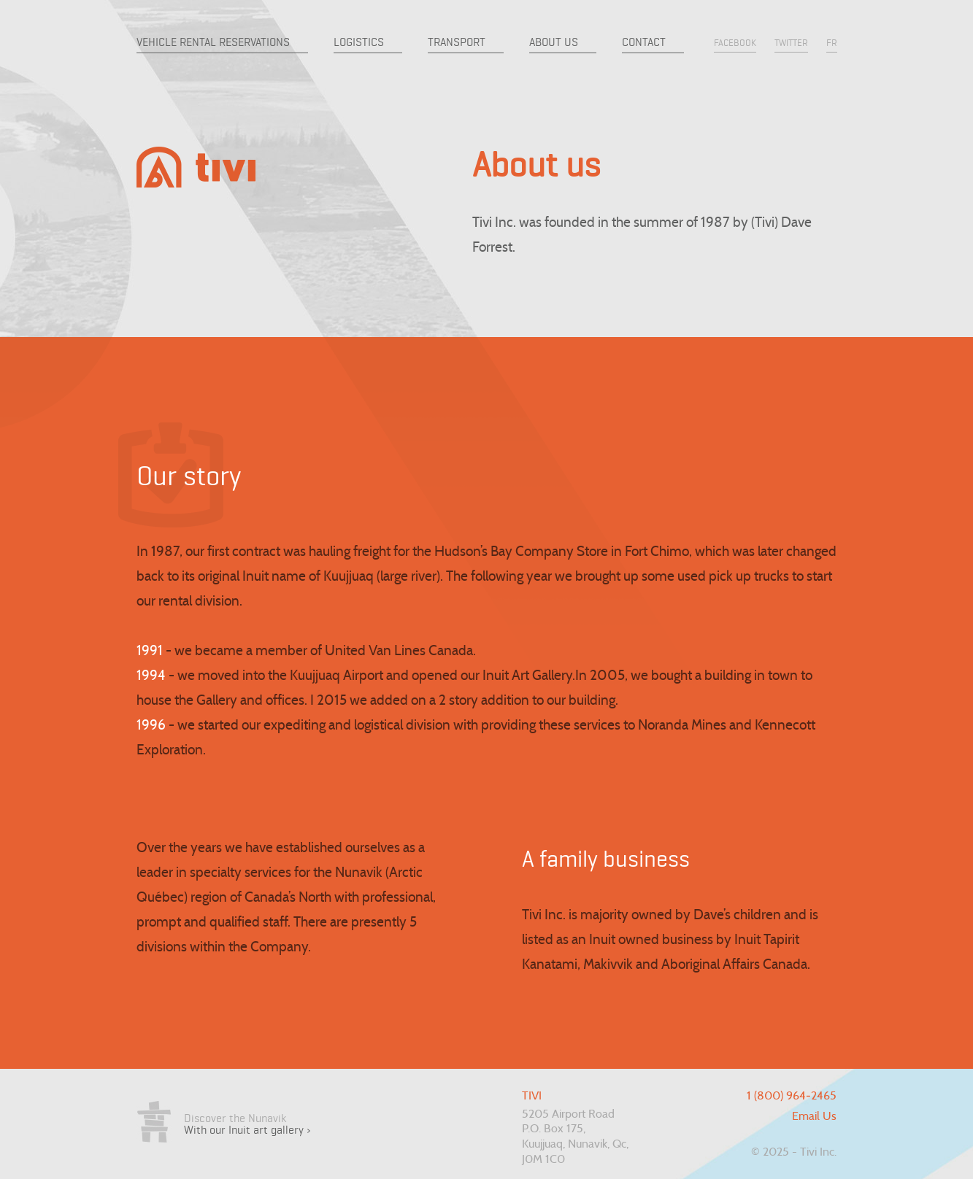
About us (553, 42)
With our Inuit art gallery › (247, 1130)
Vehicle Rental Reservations (213, 42)
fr (831, 42)
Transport (456, 42)
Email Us (814, 1117)
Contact (644, 42)
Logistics (359, 42)
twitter (791, 42)
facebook (735, 42)
